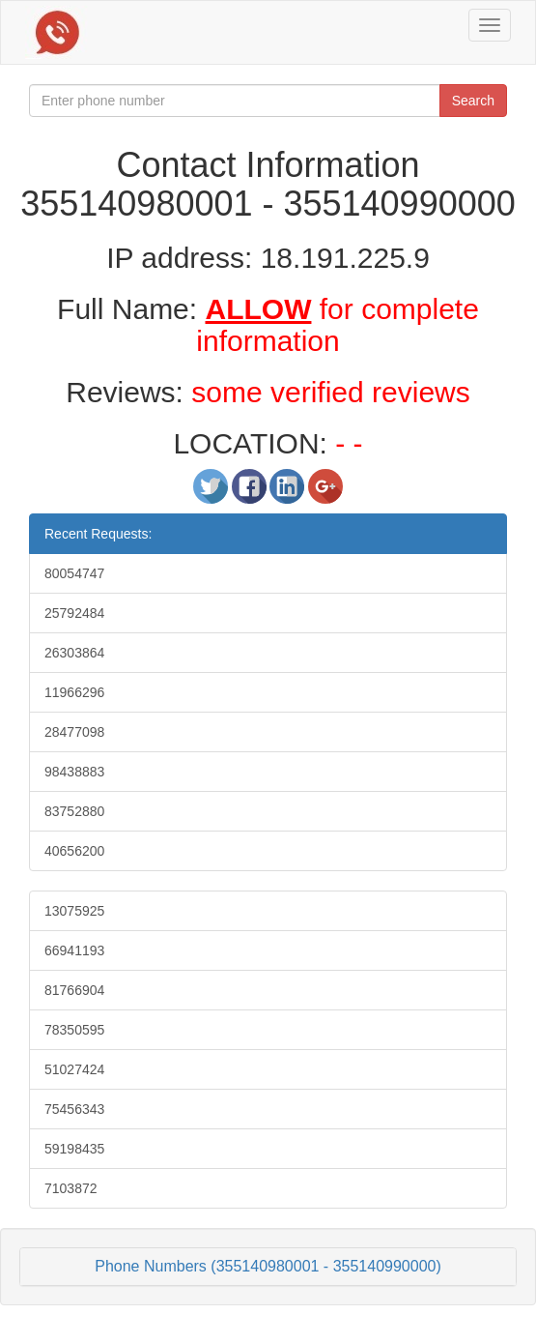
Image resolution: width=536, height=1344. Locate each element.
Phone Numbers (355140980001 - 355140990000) (268, 1266)
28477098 (74, 732)
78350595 (74, 1029)
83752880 (74, 811)
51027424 (74, 1069)
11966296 (74, 692)
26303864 (74, 652)
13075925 (74, 911)
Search (473, 100)
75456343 (74, 1109)
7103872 (71, 1188)
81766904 (74, 990)
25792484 (74, 613)
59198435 (74, 1148)
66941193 (74, 950)
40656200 (74, 851)
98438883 (74, 771)
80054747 (74, 573)
